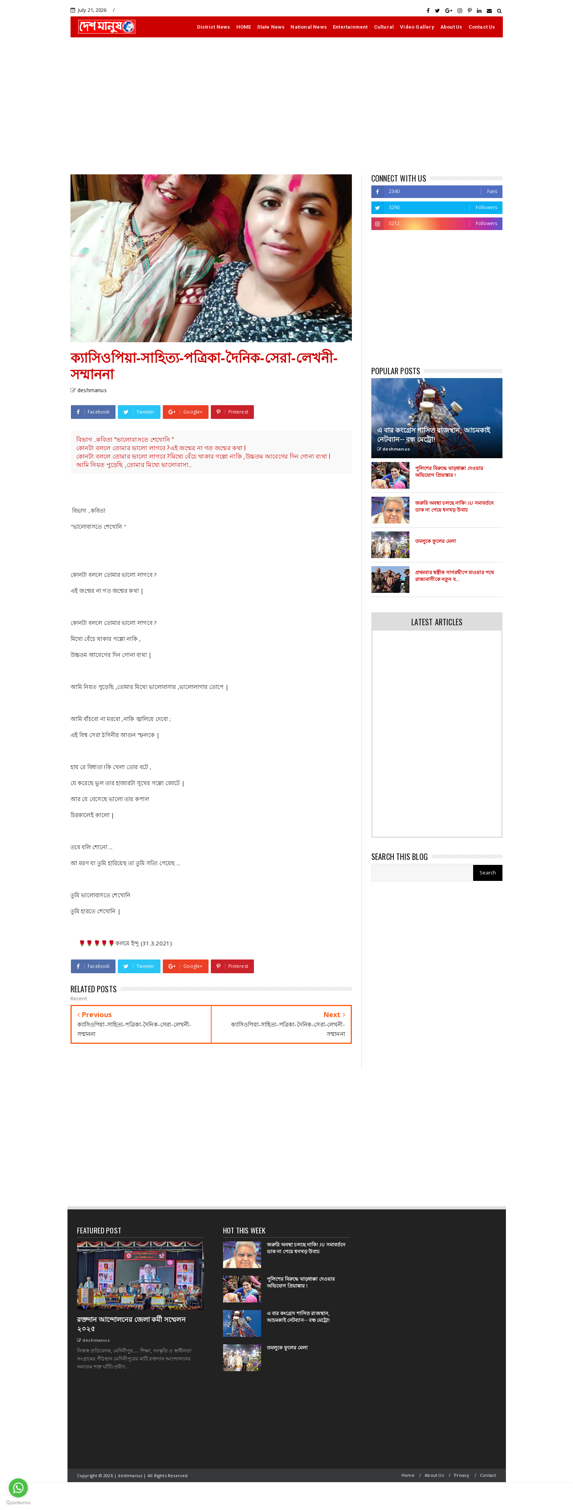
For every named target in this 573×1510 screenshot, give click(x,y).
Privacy (461, 1475)
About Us (451, 27)
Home (407, 1475)
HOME (243, 27)
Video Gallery (417, 27)
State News (270, 27)
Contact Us (482, 27)
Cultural (384, 27)
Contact (488, 1475)
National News (309, 27)
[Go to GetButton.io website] (18, 1502)
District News (213, 27)
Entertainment (350, 27)
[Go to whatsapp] (18, 1487)
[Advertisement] (286, 105)
